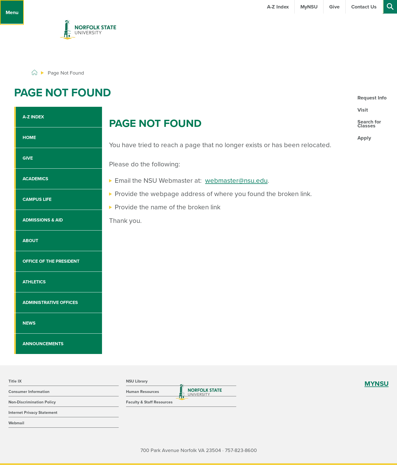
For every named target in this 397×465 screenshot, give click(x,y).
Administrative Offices (50, 302)
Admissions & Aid (43, 220)
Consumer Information (28, 391)
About (30, 241)
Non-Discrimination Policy (32, 402)
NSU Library (136, 381)
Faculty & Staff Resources (149, 402)
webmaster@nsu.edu (236, 181)
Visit (362, 110)
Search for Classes (369, 124)
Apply (364, 138)
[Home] (34, 72)
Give (28, 158)
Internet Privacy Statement (32, 412)
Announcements (43, 344)
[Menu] (12, 12)
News (29, 323)
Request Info (372, 98)
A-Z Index (33, 117)
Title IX (14, 381)
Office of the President (51, 261)
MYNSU (377, 384)
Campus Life (37, 199)
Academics (35, 179)
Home (29, 137)
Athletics (34, 282)
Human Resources (142, 391)
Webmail (16, 423)
